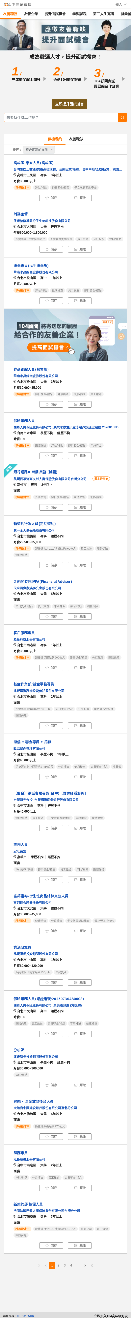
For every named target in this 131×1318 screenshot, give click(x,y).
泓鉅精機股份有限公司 (29, 1159)
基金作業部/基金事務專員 (33, 683)
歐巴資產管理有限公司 (29, 748)
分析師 (18, 1049)
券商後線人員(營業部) (31, 369)
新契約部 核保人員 (28, 1203)
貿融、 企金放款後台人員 (33, 1101)
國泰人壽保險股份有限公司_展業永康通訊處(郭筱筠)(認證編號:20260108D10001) (68, 427)
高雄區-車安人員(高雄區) (33, 162)
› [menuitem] (85, 1265)
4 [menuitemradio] (71, 1265)
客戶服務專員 (24, 632)
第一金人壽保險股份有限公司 (34, 530)
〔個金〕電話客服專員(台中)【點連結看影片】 (50, 793)
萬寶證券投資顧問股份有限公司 (35, 954)
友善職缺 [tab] (76, 139)
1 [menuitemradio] (52, 1265)
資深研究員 (22, 947)
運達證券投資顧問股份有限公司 (35, 1056)
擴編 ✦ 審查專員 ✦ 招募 (32, 741)
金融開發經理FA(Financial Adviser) (42, 581)
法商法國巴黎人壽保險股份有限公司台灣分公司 (46, 1210)
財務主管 (20, 213)
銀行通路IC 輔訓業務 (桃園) (35, 471)
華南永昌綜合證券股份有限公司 (35, 272)
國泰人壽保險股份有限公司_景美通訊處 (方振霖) (47, 1005)
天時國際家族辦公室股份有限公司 (37, 588)
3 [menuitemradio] (65, 1265)
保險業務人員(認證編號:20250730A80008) (48, 998)
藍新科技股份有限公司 (29, 639)
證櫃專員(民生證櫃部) (31, 265)
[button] (119, 4)
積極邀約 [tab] (55, 139)
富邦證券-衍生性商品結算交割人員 (40, 895)
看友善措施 (101, 478)
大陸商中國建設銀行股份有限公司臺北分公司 (45, 1108)
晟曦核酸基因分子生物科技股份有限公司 (42, 221)
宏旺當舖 (19, 851)
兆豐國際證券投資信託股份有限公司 (38, 691)
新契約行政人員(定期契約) (34, 523)
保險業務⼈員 (24, 420)
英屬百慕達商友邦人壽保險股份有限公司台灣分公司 (50, 479)
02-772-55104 (25, 1316)
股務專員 (20, 1152)
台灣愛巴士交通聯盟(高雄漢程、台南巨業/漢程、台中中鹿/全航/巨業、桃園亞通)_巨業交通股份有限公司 (68, 169)
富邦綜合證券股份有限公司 (32, 902)
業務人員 (20, 844)
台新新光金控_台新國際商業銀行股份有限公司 (46, 799)
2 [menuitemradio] (58, 1265)
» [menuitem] (92, 1265)
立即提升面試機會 (69, 103)
